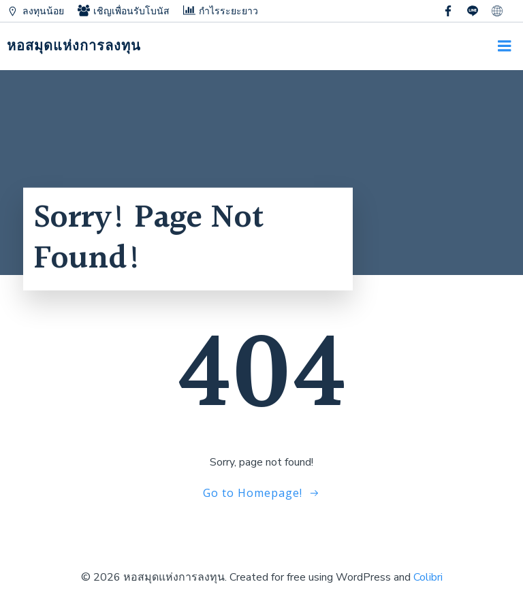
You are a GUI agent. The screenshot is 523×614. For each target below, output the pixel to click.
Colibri (428, 577)
